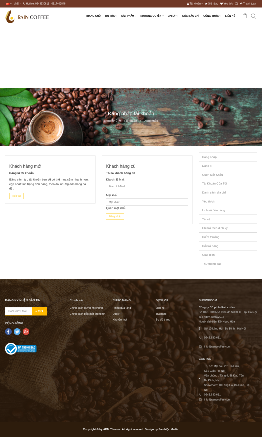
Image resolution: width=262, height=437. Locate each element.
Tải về (206, 219)
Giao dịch (208, 254)
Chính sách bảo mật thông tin (87, 313)
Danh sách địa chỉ (214, 192)
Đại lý (115, 313)
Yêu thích (208, 201)
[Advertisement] (131, 56)
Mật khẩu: (112, 195)
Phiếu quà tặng (121, 307)
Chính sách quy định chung (86, 307)
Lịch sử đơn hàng (213, 210)
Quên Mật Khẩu (212, 174)
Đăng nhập (151, 120)
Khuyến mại (119, 319)
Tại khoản (130, 120)
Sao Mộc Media (168, 429)
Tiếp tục (16, 195)
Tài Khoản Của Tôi (214, 183)
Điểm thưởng (210, 236)
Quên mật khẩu (116, 208)
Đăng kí (207, 165)
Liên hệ (160, 307)
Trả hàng (161, 313)
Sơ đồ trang (163, 319)
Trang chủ (110, 120)
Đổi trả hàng (210, 246)
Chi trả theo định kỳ (215, 228)
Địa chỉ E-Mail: (115, 179)
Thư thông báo (211, 263)
